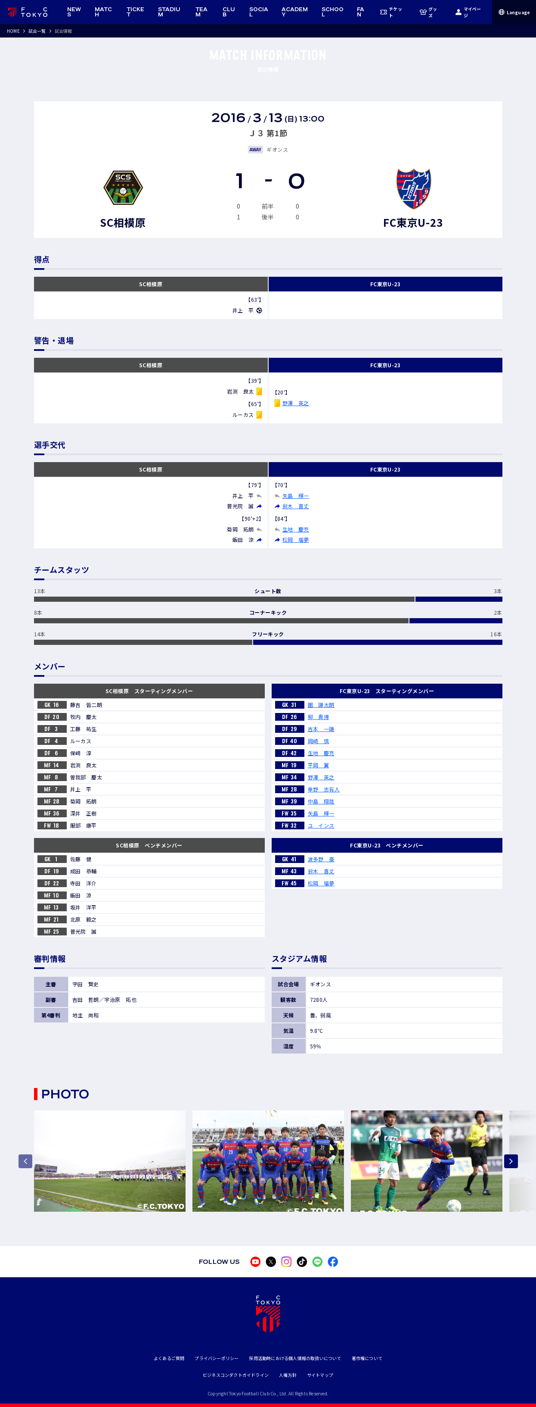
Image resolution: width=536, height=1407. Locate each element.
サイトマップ (320, 1375)
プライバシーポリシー (217, 1358)
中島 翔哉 (321, 801)
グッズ (428, 12)
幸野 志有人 (324, 789)
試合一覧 (37, 31)
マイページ (468, 12)
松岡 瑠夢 (295, 539)
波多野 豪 (321, 859)
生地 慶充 (295, 529)
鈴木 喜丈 (295, 506)
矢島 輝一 (295, 495)
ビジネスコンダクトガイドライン (236, 1375)
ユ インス (321, 825)
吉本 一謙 (321, 728)
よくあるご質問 (169, 1358)
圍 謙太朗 (321, 704)
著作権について (367, 1358)
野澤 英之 (295, 402)
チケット (391, 12)
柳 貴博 (318, 716)
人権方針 (288, 1375)
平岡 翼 (318, 765)
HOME (13, 31)
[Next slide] (511, 1161)
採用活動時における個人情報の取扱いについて (295, 1358)
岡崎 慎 (318, 740)
